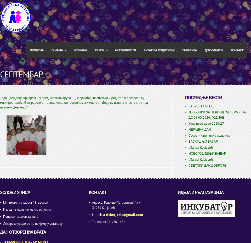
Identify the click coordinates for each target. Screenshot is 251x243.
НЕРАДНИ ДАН (200, 129)
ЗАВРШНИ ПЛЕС (201, 106)
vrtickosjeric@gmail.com (122, 215)
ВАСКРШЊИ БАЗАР (203, 141)
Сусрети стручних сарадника (209, 135)
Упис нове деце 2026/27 (206, 123)
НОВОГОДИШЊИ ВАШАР (207, 153)
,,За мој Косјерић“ (201, 147)
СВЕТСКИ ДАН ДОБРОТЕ (207, 165)
